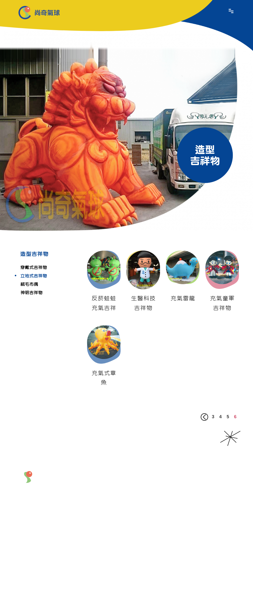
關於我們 (106, 476)
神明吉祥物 (31, 292)
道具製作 (158, 519)
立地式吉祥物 (33, 276)
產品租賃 (175, 499)
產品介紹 (161, 476)
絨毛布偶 (29, 284)
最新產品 (134, 476)
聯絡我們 (106, 532)
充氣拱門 (158, 499)
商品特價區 (175, 522)
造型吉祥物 (175, 489)
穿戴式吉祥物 (33, 267)
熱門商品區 (175, 509)
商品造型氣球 (158, 489)
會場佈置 (158, 506)
